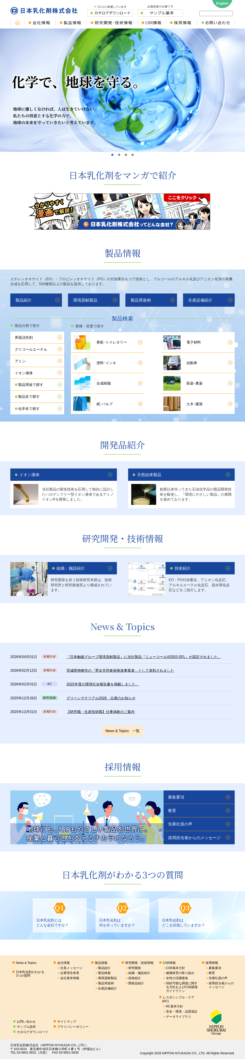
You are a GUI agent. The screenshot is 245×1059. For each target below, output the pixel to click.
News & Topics (26, 963)
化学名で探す (29, 409)
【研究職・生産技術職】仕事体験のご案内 (100, 712)
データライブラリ (177, 1016)
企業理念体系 (68, 973)
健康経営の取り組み (178, 973)
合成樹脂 (103, 383)
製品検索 (103, 973)
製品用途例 (141, 300)
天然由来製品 (149, 475)
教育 (172, 810)
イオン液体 (24, 373)
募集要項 (176, 797)
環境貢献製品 (85, 300)
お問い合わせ (26, 1021)
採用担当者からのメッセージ (194, 838)
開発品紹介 (134, 983)
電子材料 (193, 342)
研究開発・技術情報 (139, 963)
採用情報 (212, 963)
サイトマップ (66, 1021)
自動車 (191, 363)
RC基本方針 (173, 1006)
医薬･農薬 (194, 383)
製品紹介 (23, 300)
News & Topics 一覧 (122, 731)
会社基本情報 (68, 978)
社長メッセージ (69, 968)
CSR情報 (169, 963)
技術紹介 (183, 568)
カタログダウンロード (32, 1032)
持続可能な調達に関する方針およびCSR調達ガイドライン (180, 987)
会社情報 (63, 963)
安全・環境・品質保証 (180, 1011)
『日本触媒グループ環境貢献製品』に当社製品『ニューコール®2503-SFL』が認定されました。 (143, 657)
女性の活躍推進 (175, 978)
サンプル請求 (26, 1026)
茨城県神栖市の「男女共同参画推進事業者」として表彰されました (120, 670)
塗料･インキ (106, 363)
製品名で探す (29, 396)
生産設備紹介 (200, 300)
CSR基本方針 (174, 968)
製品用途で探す (30, 385)
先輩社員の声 (180, 824)
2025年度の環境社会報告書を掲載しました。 (102, 684)
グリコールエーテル (31, 349)
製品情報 (101, 963)
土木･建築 (194, 404)
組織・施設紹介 (71, 568)
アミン (20, 361)
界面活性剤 (24, 337)
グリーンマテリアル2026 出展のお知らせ (101, 698)
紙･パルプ (104, 404)
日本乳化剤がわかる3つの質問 (30, 974)
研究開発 (133, 968)
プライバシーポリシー (73, 1026)
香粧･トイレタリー (111, 342)
